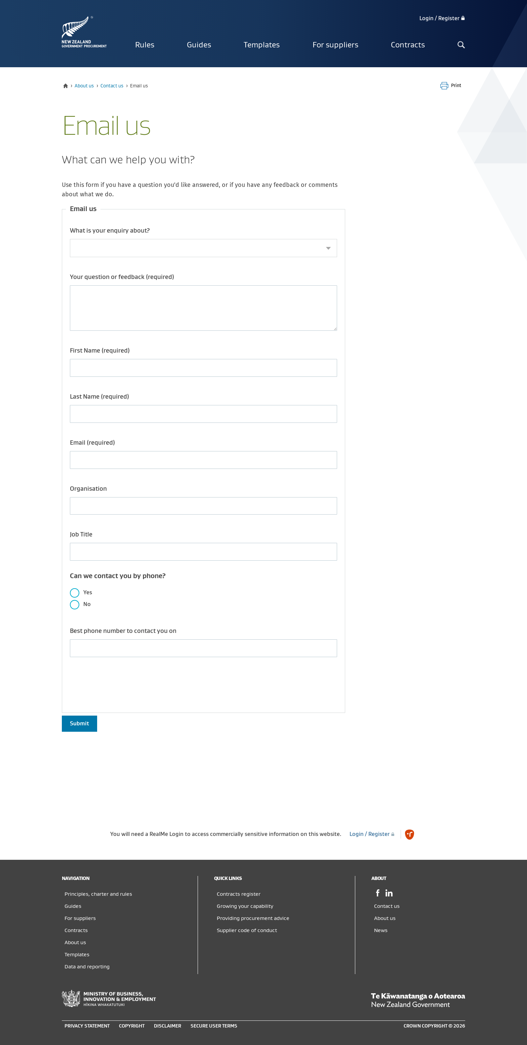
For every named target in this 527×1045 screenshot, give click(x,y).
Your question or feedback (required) (122, 277)
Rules (144, 45)
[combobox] (203, 248)
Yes (87, 593)
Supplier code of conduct (247, 930)
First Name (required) (100, 350)
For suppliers (335, 45)
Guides (199, 45)
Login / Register (442, 18)
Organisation (88, 488)
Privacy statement (87, 1026)
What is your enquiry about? (110, 230)
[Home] (65, 86)
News (381, 930)
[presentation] (121, 681)
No (87, 604)
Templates (262, 45)
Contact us (111, 86)
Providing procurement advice (253, 918)
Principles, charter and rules (98, 894)
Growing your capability (245, 906)
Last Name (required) (99, 396)
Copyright (132, 1026)
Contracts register (238, 894)
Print (456, 85)
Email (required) (92, 442)
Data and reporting (87, 967)
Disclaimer (167, 1026)
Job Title (81, 534)
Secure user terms (214, 1026)
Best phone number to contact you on (123, 631)
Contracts (408, 45)
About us (84, 86)
